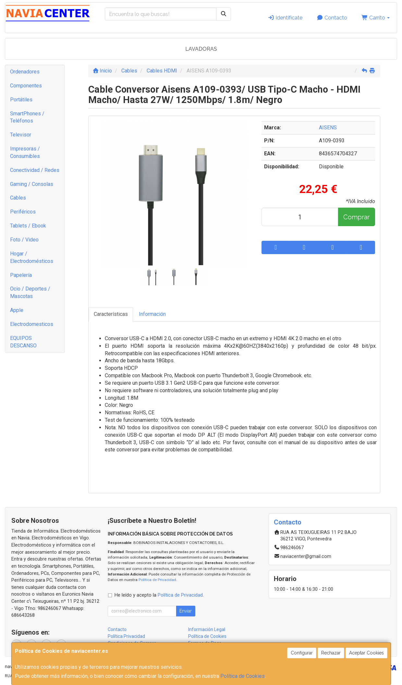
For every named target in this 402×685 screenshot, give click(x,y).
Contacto (332, 18)
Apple (16, 310)
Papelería (21, 275)
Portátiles (21, 100)
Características (111, 314)
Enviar (185, 611)
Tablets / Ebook (28, 226)
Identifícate (285, 18)
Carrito (375, 18)
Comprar (356, 217)
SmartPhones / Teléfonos (27, 117)
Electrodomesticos (31, 324)
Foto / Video (24, 240)
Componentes (26, 86)
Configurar (302, 652)
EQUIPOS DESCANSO (23, 342)
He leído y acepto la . (159, 595)
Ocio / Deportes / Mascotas (30, 292)
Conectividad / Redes (34, 170)
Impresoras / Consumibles (25, 152)
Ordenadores (25, 72)
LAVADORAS (201, 49)
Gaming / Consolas (31, 184)
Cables (18, 198)
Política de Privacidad (157, 579)
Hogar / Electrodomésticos (31, 257)
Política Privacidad (126, 636)
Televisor (20, 135)
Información (152, 314)
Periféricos (23, 212)
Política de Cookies (242, 676)
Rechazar (331, 652)
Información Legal (206, 629)
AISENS (328, 127)
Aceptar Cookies (366, 652)
